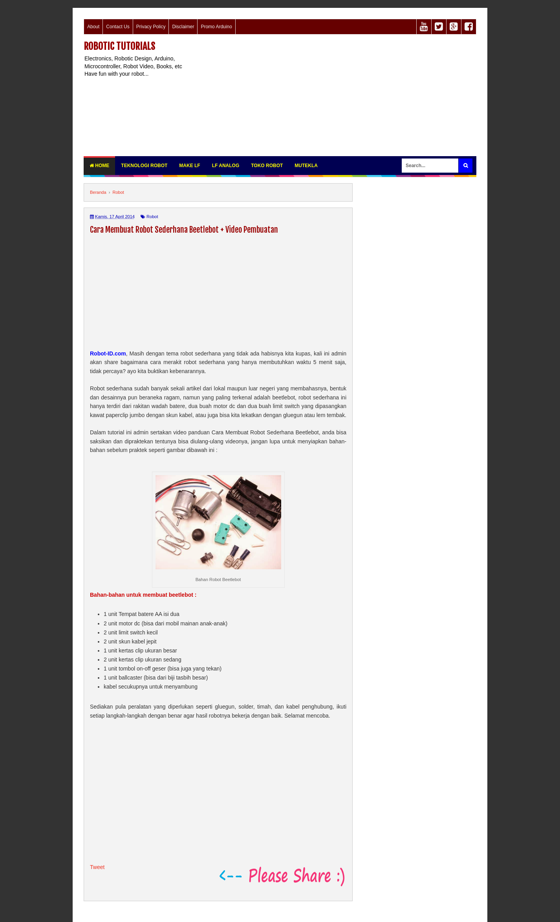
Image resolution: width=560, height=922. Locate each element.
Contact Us (117, 26)
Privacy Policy (151, 26)
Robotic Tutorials (119, 46)
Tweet (97, 867)
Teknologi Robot (144, 165)
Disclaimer (183, 26)
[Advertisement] (333, 95)
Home (99, 165)
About (93, 26)
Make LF (189, 165)
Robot (152, 216)
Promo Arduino (216, 26)
